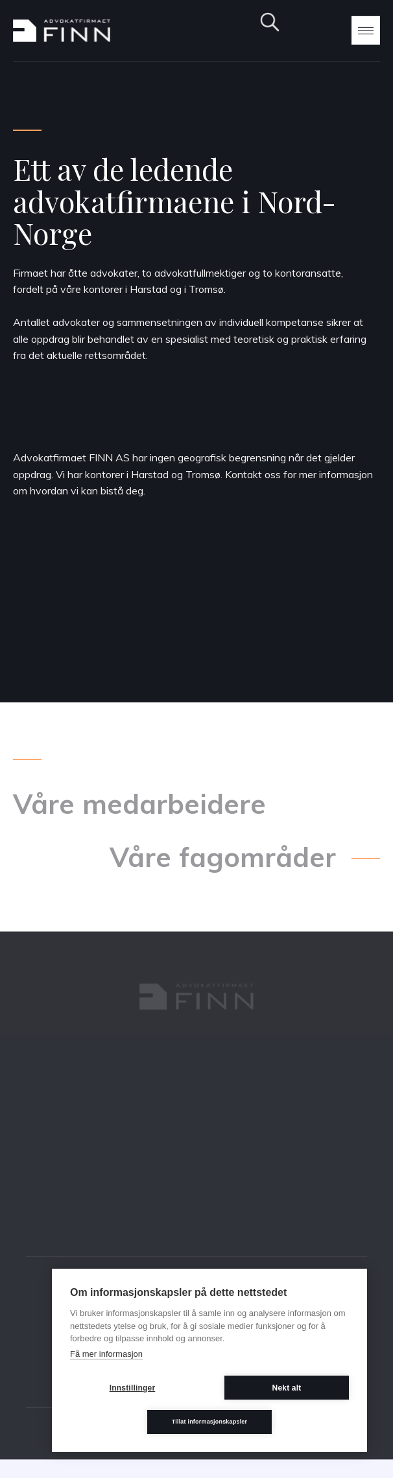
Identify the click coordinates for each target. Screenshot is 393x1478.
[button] (365, 30)
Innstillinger (133, 1387)
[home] (61, 30)
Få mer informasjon (106, 1354)
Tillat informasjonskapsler (210, 1421)
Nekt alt (287, 1387)
